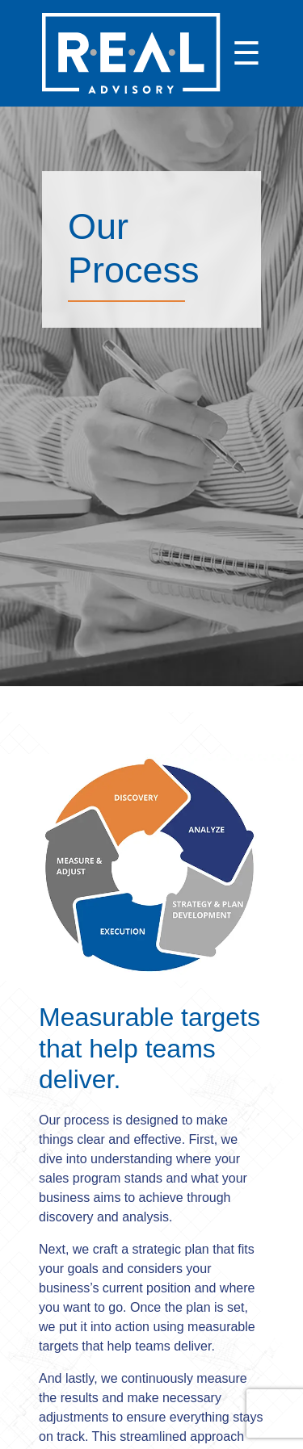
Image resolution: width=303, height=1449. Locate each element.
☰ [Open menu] (246, 53)
